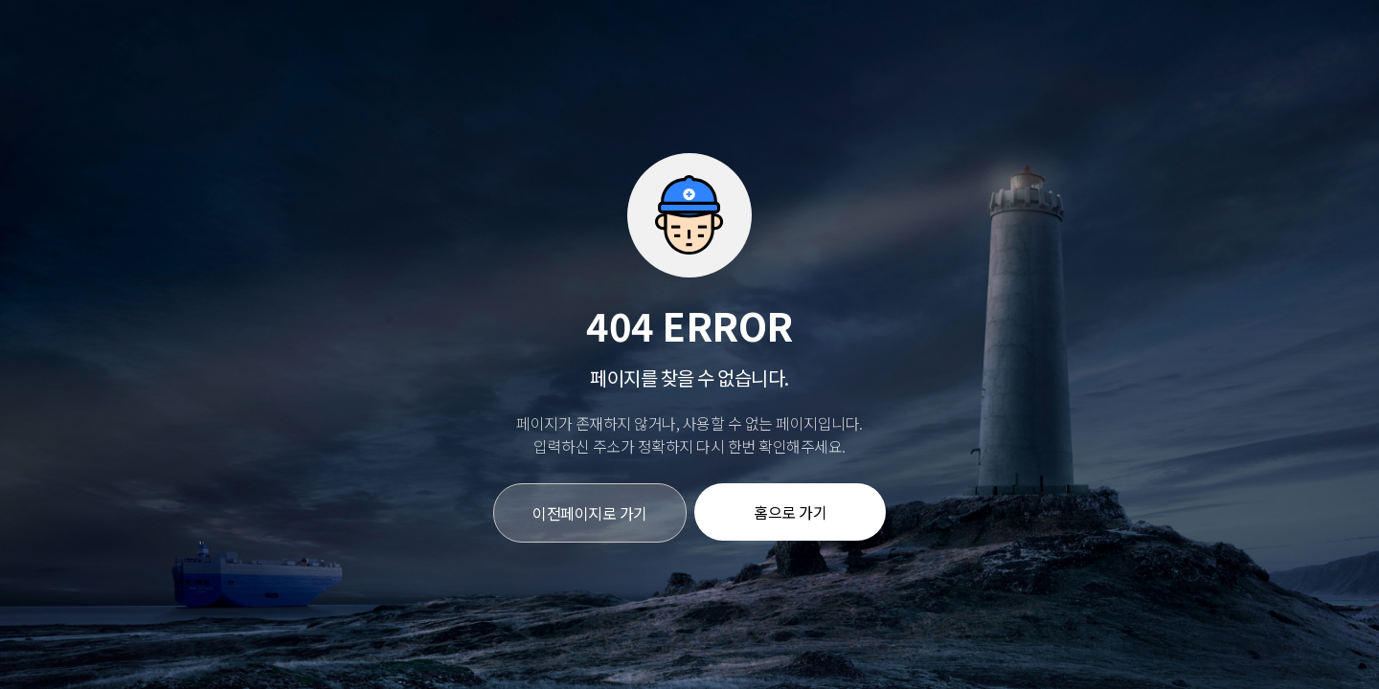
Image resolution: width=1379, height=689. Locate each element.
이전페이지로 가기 (589, 512)
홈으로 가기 (790, 511)
